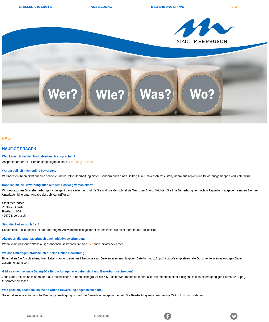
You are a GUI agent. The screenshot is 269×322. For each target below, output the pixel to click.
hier (90, 244)
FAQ (234, 6)
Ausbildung (101, 6)
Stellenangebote (35, 6)
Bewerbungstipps (167, 6)
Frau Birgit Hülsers (81, 162)
